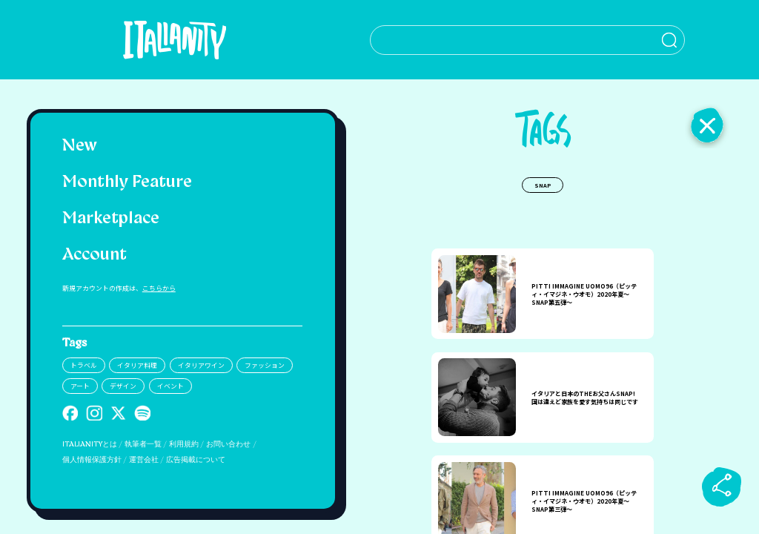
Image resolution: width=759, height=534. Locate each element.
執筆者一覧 (143, 445)
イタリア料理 (137, 365)
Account (94, 255)
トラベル (83, 365)
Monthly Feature (127, 182)
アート (80, 386)
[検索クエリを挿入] (542, 40)
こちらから (159, 288)
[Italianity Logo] (181, 39)
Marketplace (110, 219)
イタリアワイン (201, 365)
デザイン (123, 386)
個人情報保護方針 (92, 460)
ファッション (265, 365)
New (79, 146)
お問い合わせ (228, 445)
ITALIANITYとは (89, 445)
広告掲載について (195, 460)
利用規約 (184, 445)
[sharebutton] (722, 486)
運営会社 (144, 460)
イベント (170, 386)
